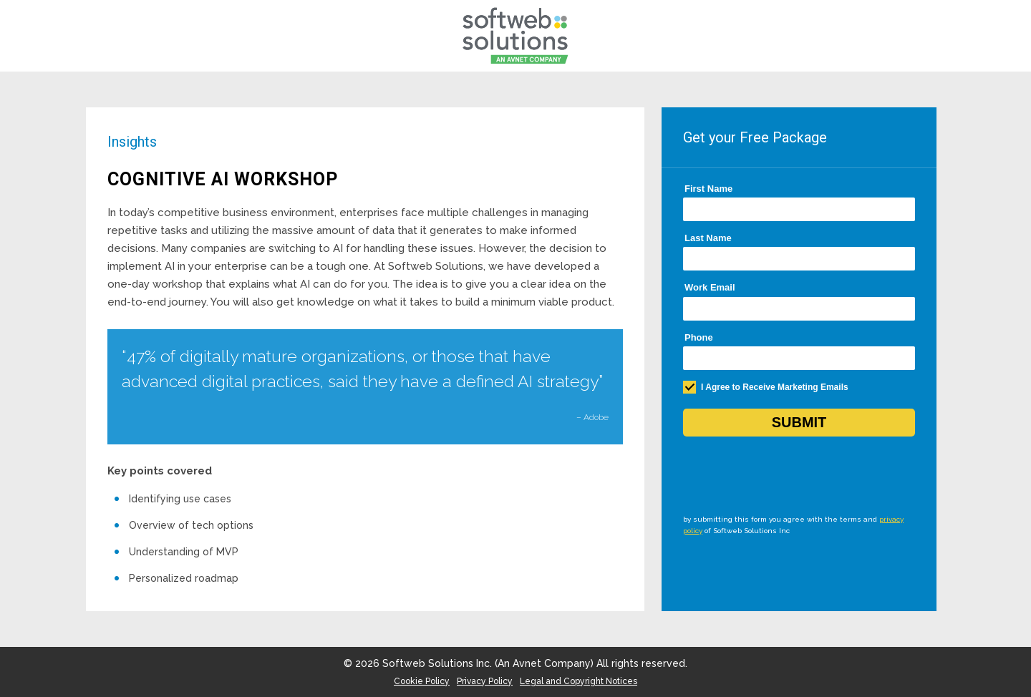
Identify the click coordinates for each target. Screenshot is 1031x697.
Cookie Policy (422, 681)
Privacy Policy (485, 681)
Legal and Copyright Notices (578, 681)
